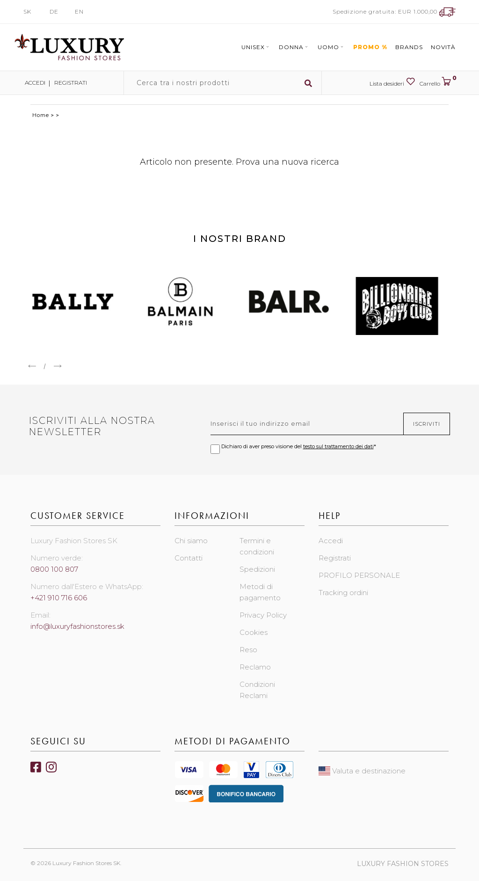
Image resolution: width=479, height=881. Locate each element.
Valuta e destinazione (362, 770)
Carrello (438, 82)
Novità (443, 47)
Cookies (254, 632)
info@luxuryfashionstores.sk (77, 626)
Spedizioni (257, 569)
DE (54, 11)
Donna (294, 47)
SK (27, 11)
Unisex (256, 47)
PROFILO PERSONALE (359, 575)
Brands (409, 47)
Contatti (188, 557)
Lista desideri (392, 82)
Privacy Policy (263, 615)
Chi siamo (191, 540)
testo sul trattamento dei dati (338, 446)
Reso (248, 649)
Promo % (370, 47)
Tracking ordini (343, 592)
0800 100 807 (54, 569)
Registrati (70, 82)
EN (79, 11)
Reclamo (255, 667)
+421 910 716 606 (58, 597)
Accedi (34, 82)
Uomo (331, 47)
